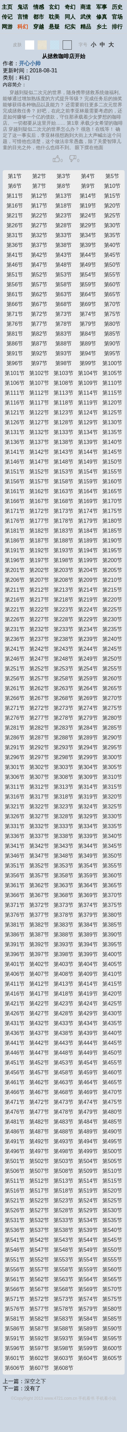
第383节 (63, 925)
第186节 (15, 540)
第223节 (63, 609)
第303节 (63, 767)
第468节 (63, 1092)
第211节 (15, 590)
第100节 (112, 363)
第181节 (15, 531)
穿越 (38, 27)
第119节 (88, 403)
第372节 (39, 905)
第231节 (15, 629)
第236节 (15, 639)
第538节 (63, 1230)
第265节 (112, 688)
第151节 (15, 472)
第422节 (39, 1003)
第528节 (63, 1210)
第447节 (39, 1053)
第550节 (112, 1250)
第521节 (15, 1200)
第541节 (15, 1240)
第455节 (112, 1063)
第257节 (39, 678)
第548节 (63, 1250)
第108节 (63, 383)
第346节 (15, 856)
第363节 (63, 885)
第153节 (63, 472)
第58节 (63, 284)
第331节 (15, 826)
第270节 (112, 698)
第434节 (88, 1023)
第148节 (63, 462)
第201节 (15, 570)
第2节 (39, 176)
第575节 (112, 1299)
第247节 (39, 659)
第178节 (63, 521)
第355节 (112, 866)
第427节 (39, 1013)
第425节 (112, 1003)
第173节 (63, 511)
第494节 (88, 1141)
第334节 (88, 826)
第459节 (88, 1072)
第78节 (63, 324)
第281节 (15, 728)
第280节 (112, 718)
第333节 (63, 826)
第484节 (88, 1122)
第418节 (63, 994)
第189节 (88, 540)
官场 (117, 17)
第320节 (112, 797)
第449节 (88, 1053)
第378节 (63, 915)
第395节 (112, 944)
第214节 (88, 590)
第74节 (88, 314)
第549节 (88, 1250)
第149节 (88, 462)
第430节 (112, 1013)
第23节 (63, 215)
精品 (85, 27)
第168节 (63, 501)
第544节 (88, 1240)
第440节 (112, 1033)
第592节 (39, 1338)
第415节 (112, 984)
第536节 (15, 1230)
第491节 (15, 1141)
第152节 (39, 472)
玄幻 (54, 7)
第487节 (39, 1131)
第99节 (88, 363)
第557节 (39, 1269)
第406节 (15, 974)
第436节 (15, 1033)
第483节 (63, 1122)
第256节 (15, 678)
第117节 (39, 403)
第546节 (15, 1250)
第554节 (88, 1260)
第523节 (63, 1200)
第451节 (15, 1063)
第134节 (88, 432)
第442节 (39, 1043)
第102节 (39, 373)
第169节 (88, 501)
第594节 (88, 1338)
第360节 (112, 875)
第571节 (15, 1299)
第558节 (63, 1269)
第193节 (63, 550)
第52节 (39, 275)
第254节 (88, 669)
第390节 (112, 934)
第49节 (88, 265)
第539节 (88, 1230)
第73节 (63, 314)
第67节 (39, 304)
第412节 (39, 984)
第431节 (15, 1023)
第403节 (63, 964)
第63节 (63, 294)
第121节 (15, 412)
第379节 (88, 915)
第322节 (39, 806)
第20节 (112, 206)
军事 (101, 7)
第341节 (15, 846)
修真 (101, 17)
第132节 (39, 432)
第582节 (39, 1319)
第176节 (15, 521)
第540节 (112, 1230)
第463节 (63, 1082)
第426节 (15, 1013)
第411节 (15, 984)
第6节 (15, 186)
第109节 (88, 383)
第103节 (63, 373)
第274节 (88, 708)
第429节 (88, 1013)
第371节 (15, 905)
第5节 (112, 176)
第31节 (14, 235)
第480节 (112, 1112)
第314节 (88, 787)
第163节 (63, 491)
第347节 (39, 856)
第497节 (39, 1151)
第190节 (112, 540)
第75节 (112, 314)
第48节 (63, 265)
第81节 (14, 334)
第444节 (88, 1043)
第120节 (112, 403)
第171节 (15, 511)
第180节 (112, 521)
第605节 (112, 1358)
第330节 (112, 816)
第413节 (63, 984)
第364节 (88, 885)
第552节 (39, 1260)
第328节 (63, 816)
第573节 (63, 1299)
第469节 (88, 1092)
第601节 (15, 1358)
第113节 (63, 393)
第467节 (39, 1092)
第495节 (112, 1141)
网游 (7, 27)
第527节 (39, 1210)
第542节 (39, 1240)
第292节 (39, 747)
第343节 (63, 846)
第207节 (39, 580)
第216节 (15, 600)
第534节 (88, 1220)
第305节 (112, 767)
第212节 (39, 590)
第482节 (39, 1122)
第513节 (63, 1181)
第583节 (63, 1319)
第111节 (15, 393)
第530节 (112, 1210)
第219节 (88, 600)
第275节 (112, 708)
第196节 (15, 560)
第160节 (112, 481)
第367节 (39, 895)
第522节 (39, 1200)
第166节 (15, 501)
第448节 (63, 1053)
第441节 (15, 1043)
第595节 (112, 1338)
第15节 (112, 196)
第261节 (15, 688)
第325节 (112, 806)
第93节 (63, 353)
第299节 (88, 757)
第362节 (39, 885)
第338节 (63, 836)
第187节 (39, 540)
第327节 (39, 816)
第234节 (88, 629)
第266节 (15, 698)
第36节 (14, 245)
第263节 (63, 688)
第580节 (112, 1309)
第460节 (112, 1072)
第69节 (88, 304)
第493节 (63, 1141)
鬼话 (22, 7)
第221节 (15, 609)
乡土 (101, 27)
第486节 (15, 1131)
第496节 (15, 1151)
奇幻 (70, 7)
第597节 (39, 1348)
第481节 (15, 1122)
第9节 (88, 186)
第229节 (88, 619)
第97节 (39, 363)
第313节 (63, 787)
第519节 (88, 1191)
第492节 (39, 1141)
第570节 (112, 1289)
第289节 (88, 737)
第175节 (112, 511)
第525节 (112, 1200)
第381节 (15, 925)
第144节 (88, 452)
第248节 (63, 659)
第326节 (15, 816)
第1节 (15, 176)
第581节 (15, 1319)
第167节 (39, 501)
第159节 (88, 481)
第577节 (39, 1309)
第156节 (15, 481)
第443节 (63, 1043)
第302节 (39, 767)
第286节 (15, 737)
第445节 (112, 1043)
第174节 (88, 511)
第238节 (63, 639)
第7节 (39, 186)
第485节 (112, 1122)
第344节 (88, 846)
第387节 (39, 934)
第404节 (88, 964)
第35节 (112, 235)
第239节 (88, 639)
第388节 (63, 934)
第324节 (88, 806)
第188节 (63, 540)
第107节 (39, 383)
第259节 (88, 678)
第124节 (88, 412)
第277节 (39, 718)
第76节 (14, 324)
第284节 (88, 728)
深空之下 (35, 1381)
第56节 (14, 284)
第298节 (63, 757)
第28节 (63, 225)
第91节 (14, 353)
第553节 (63, 1260)
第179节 (88, 521)
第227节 (39, 619)
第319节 (88, 797)
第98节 (63, 363)
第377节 (39, 915)
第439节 (88, 1033)
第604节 (88, 1358)
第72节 (39, 314)
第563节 (63, 1279)
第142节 (39, 452)
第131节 (15, 432)
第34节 (88, 235)
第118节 (63, 403)
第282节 (39, 728)
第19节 (88, 206)
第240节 (112, 639)
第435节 (112, 1023)
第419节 (88, 994)
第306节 (15, 777)
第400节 (112, 954)
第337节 (39, 836)
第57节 (39, 284)
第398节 (63, 954)
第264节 (88, 688)
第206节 (15, 580)
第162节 (39, 491)
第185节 (112, 531)
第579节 (88, 1309)
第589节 (88, 1328)
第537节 (39, 1230)
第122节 (39, 412)
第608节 (63, 1368)
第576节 (15, 1309)
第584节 (88, 1319)
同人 (70, 17)
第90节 (112, 343)
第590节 (112, 1328)
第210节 (112, 580)
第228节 (63, 619)
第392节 (39, 944)
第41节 (14, 255)
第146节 (15, 462)
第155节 (112, 472)
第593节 (63, 1338)
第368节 (63, 895)
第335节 (112, 826)
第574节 (88, 1299)
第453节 (63, 1063)
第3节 (63, 176)
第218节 (63, 600)
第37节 (39, 245)
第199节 (88, 560)
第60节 (112, 284)
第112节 (39, 393)
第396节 (15, 954)
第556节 (15, 1269)
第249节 (88, 659)
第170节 (112, 501)
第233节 (63, 629)
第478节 (63, 1112)
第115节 (112, 393)
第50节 (112, 265)
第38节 (63, 245)
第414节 (88, 984)
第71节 (14, 314)
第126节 (15, 422)
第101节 (15, 373)
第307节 (39, 777)
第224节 (88, 609)
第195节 (112, 550)
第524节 (88, 1200)
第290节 (112, 737)
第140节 (112, 442)
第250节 (112, 659)
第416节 (15, 994)
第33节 (63, 235)
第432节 (39, 1023)
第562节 (39, 1279)
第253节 (63, 669)
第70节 (112, 304)
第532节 (39, 1220)
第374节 (88, 905)
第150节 (112, 462)
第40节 (112, 245)
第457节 (39, 1072)
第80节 (112, 324)
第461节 (15, 1082)
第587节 (39, 1328)
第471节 (15, 1102)
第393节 (63, 944)
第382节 (39, 925)
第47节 (39, 265)
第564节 (88, 1279)
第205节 (112, 570)
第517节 (39, 1191)
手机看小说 (106, 1398)
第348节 (63, 856)
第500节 (112, 1151)
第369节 (88, 895)
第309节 (88, 777)
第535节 (112, 1220)
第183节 (63, 531)
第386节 (15, 934)
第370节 (112, 895)
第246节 (15, 659)
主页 (7, 7)
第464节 (88, 1082)
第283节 (63, 728)
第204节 (88, 570)
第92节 (39, 353)
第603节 (63, 1358)
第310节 (112, 777)
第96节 (14, 363)
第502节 (39, 1161)
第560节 (112, 1269)
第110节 (112, 383)
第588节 (63, 1328)
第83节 (63, 334)
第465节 (112, 1082)
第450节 (112, 1053)
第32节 (39, 235)
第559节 (88, 1269)
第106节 (15, 383)
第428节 (63, 1013)
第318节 (63, 797)
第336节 (15, 836)
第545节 (112, 1240)
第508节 (63, 1171)
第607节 (39, 1368)
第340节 (112, 836)
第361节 (15, 885)
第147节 (39, 462)
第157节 (39, 481)
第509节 (88, 1171)
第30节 (112, 225)
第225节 (112, 609)
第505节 (112, 1161)
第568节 (63, 1289)
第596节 (15, 1348)
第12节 (39, 196)
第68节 (63, 304)
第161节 (15, 491)
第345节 (112, 846)
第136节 (15, 442)
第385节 (112, 925)
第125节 (112, 412)
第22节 (39, 215)
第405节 (112, 964)
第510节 (112, 1171)
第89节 (88, 343)
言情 (22, 17)
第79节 (88, 324)
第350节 (112, 856)
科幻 (22, 27)
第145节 (112, 452)
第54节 (88, 275)
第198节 (63, 560)
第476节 (15, 1112)
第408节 (63, 974)
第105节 (112, 373)
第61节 (14, 294)
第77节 (39, 324)
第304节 (88, 767)
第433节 (63, 1023)
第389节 (88, 934)
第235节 (112, 629)
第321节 (15, 806)
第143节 (63, 452)
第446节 (15, 1053)
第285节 (112, 728)
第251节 (15, 669)
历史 (117, 7)
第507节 (39, 1171)
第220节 (112, 600)
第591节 (15, 1338)
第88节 (63, 343)
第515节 (112, 1181)
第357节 (39, 875)
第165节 (112, 491)
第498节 (63, 1151)
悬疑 (54, 27)
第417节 (39, 994)
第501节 (15, 1161)
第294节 (88, 747)
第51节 (14, 275)
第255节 (112, 669)
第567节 (39, 1289)
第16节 (14, 206)
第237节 (39, 639)
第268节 (63, 698)
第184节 (88, 531)
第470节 (112, 1092)
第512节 (39, 1181)
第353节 (63, 866)
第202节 (39, 570)
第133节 (63, 432)
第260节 (112, 678)
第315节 (112, 787)
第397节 (39, 954)
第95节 (112, 353)
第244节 (88, 649)
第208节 (63, 580)
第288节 (63, 737)
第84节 (88, 334)
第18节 (63, 206)
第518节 (63, 1191)
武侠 (85, 17)
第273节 (63, 708)
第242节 (39, 649)
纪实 (70, 27)
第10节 (112, 186)
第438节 (63, 1033)
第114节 (88, 393)
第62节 (39, 294)
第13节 (63, 196)
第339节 (88, 836)
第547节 (39, 1250)
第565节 (112, 1279)
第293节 (63, 747)
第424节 (88, 1003)
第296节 (15, 757)
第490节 (112, 1131)
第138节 (63, 442)
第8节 (63, 186)
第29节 (88, 225)
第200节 (112, 560)
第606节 (15, 1368)
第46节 (14, 265)
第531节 (15, 1220)
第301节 (15, 767)
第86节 (14, 343)
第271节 (15, 708)
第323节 (63, 806)
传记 (7, 17)
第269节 (88, 698)
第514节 (88, 1181)
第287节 (39, 737)
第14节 (88, 196)
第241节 (15, 649)
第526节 (15, 1210)
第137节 (39, 442)
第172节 (39, 511)
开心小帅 (30, 63)
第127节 (39, 422)
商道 (85, 7)
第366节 (15, 895)
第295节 (112, 747)
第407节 (39, 974)
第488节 (63, 1131)
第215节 (112, 590)
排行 (117, 27)
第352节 (39, 866)
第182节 (39, 531)
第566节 (15, 1289)
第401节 (15, 964)
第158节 (63, 481)
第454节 (88, 1063)
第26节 (14, 225)
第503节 (63, 1161)
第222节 (39, 609)
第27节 (39, 225)
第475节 (112, 1102)
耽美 (54, 17)
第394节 (88, 944)
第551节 (15, 1260)
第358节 (63, 875)
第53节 (63, 275)
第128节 (63, 422)
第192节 (39, 550)
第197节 (39, 560)
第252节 (39, 669)
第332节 (39, 826)
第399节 (88, 954)
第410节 (112, 974)
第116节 (15, 403)
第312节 (39, 787)
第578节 (63, 1309)
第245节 (112, 649)
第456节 (15, 1072)
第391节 (15, 944)
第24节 (88, 215)
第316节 (15, 797)
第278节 (63, 718)
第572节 (39, 1299)
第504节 (88, 1161)
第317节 (39, 797)
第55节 (112, 275)
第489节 (88, 1131)
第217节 (39, 600)
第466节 (15, 1092)
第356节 (15, 875)
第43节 (63, 255)
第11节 (14, 196)
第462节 (39, 1082)
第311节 (15, 787)
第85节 (112, 334)
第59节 (88, 284)
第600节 (112, 1348)
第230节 (112, 619)
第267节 (39, 698)
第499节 (88, 1151)
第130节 (112, 422)
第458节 (63, 1072)
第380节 (112, 915)
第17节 (39, 206)
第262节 (39, 688)
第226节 (15, 619)
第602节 (39, 1358)
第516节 (15, 1191)
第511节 (15, 1181)
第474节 (88, 1102)
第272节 (39, 708)
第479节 (88, 1112)
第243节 (63, 649)
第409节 (88, 974)
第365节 (112, 885)
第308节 (63, 777)
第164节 (88, 491)
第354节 (88, 866)
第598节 (63, 1348)
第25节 (112, 215)
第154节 (88, 472)
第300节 (112, 757)
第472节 (39, 1102)
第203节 (63, 570)
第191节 (15, 550)
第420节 (112, 994)
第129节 (88, 422)
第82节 (39, 334)
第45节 (112, 255)
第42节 (39, 255)
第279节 (88, 718)
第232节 (39, 629)
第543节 (63, 1240)
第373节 (63, 905)
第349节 (88, 856)
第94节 (88, 353)
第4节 (88, 176)
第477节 (39, 1112)
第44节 (88, 255)
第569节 (88, 1289)
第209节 (88, 580)
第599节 (88, 1348)
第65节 (112, 294)
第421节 (15, 1003)
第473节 (63, 1102)
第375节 (112, 905)
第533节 (63, 1220)
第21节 (14, 215)
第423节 (63, 1003)
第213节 (63, 590)
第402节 (39, 964)
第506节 (15, 1171)
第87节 (39, 343)
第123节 (63, 412)
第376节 (15, 915)
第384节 (88, 925)
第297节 (39, 757)
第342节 (39, 846)
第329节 (88, 816)
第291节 (15, 747)
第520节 (112, 1191)
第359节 (88, 875)
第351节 (15, 866)
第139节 (88, 442)
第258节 (63, 678)
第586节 (15, 1328)
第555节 (112, 1260)
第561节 (15, 1279)
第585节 (112, 1319)
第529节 (88, 1210)
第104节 (88, 373)
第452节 (39, 1063)
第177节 (39, 521)
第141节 (15, 452)
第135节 (112, 432)
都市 (38, 17)
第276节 (15, 718)
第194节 (88, 550)
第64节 (88, 294)
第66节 (14, 304)
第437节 (39, 1033)
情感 (38, 7)
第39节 (88, 245)
